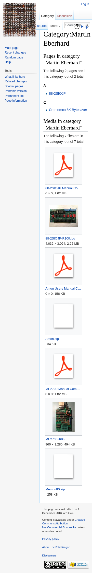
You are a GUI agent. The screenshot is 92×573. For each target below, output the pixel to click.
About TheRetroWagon (56, 547)
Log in (85, 4)
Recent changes (15, 52)
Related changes (16, 81)
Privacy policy (50, 538)
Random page (14, 57)
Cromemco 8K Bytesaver (68, 110)
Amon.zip (52, 339)
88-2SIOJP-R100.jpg (60, 238)
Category (47, 16)
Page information (16, 100)
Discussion (64, 16)
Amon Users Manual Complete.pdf (63, 288)
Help (84, 27)
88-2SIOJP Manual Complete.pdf (63, 188)
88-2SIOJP (57, 93)
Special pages (14, 86)
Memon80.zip (55, 489)
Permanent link (14, 96)
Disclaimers (49, 555)
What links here (15, 76)
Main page (11, 48)
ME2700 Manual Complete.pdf (63, 389)
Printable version (15, 91)
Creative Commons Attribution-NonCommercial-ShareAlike (63, 523)
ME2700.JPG (55, 439)
